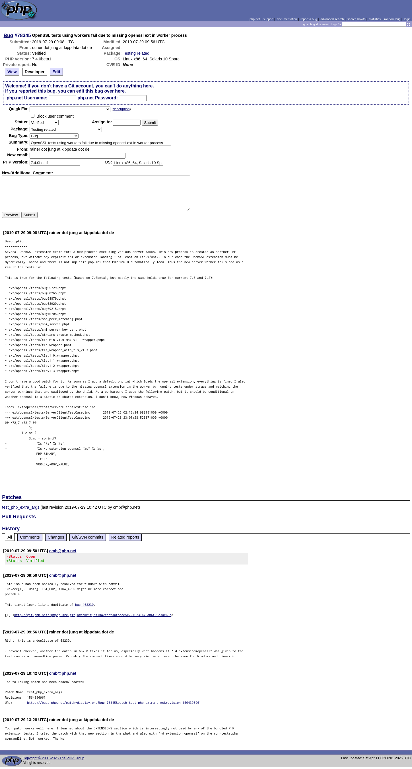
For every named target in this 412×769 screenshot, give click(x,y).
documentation (287, 19)
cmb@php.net (63, 551)
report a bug (308, 19)
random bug (392, 19)
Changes (56, 537)
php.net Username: (27, 97)
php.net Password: (97, 97)
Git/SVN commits (87, 537)
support (268, 19)
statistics (375, 19)
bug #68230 (84, 606)
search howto (356, 19)
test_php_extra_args (20, 507)
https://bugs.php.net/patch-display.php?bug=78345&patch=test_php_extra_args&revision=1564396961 (114, 704)
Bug (8, 35)
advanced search (332, 19)
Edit (56, 71)
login (407, 19)
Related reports (125, 537)
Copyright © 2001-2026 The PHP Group (53, 760)
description (121, 109)
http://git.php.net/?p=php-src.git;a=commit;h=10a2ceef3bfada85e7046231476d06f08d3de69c (93, 616)
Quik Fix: (19, 109)
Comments (30, 537)
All (9, 537)
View (12, 71)
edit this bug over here (100, 91)
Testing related (136, 53)
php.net (255, 19)
